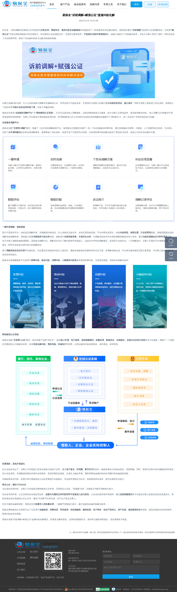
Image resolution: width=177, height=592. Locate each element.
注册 (149, 4)
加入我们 (21, 569)
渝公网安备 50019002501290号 (80, 589)
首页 (51, 4)
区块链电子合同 (32, 577)
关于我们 (121, 4)
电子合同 (60, 577)
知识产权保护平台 (48, 577)
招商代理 (94, 4)
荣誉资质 (21, 564)
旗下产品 (65, 4)
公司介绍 (21, 552)
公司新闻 (21, 558)
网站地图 (34, 557)
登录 (136, 4)
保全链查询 (80, 4)
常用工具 (108, 4)
